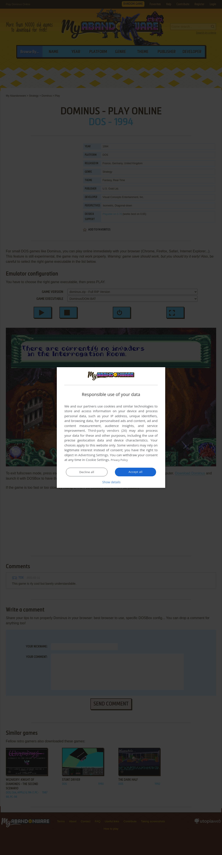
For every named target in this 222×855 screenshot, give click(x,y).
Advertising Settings (93, 455)
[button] (111, 482)
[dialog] (111, 427)
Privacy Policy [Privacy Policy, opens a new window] (121, 460)
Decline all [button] (86, 472)
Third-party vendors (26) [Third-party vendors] (107, 430)
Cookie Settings (97, 460)
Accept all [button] (135, 472)
